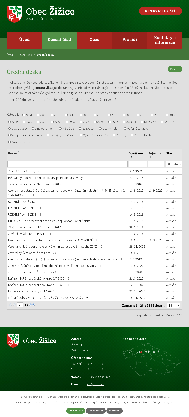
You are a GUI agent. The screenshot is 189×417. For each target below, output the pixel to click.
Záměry (121, 135)
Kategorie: (13, 114)
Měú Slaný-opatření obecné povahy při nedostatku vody (45, 177)
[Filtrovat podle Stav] (174, 164)
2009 (43, 115)
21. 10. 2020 (137, 291)
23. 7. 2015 (137, 177)
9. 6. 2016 (136, 184)
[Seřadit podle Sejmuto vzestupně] (151, 156)
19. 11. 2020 (137, 297)
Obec (94, 39)
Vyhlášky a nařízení (62, 135)
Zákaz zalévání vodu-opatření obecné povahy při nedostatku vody (55, 265)
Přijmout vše (72, 410)
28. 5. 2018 (137, 227)
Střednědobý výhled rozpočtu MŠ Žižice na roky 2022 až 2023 (51, 297)
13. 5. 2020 (137, 265)
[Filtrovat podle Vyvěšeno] (138, 164)
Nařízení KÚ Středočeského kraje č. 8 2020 (39, 285)
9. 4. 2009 (136, 171)
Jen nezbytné (96, 410)
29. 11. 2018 (137, 246)
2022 (57, 122)
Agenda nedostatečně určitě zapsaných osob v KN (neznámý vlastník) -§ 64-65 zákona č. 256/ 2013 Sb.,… (66, 192)
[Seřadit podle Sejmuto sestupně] (151, 157)
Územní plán (110, 128)
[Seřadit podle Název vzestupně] (19, 151)
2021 (43, 122)
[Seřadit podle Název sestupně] (19, 153)
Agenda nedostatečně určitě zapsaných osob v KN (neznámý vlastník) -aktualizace (65, 259)
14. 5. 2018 (137, 221)
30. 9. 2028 (156, 240)
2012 (86, 115)
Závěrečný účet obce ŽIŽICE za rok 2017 (37, 227)
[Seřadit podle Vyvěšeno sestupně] (132, 157)
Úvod (24, 39)
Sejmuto (155, 153)
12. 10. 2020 (137, 285)
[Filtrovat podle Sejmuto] (156, 164)
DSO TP (169, 122)
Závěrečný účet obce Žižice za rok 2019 (37, 272)
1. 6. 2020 (136, 272)
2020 (29, 122)
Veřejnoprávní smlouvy (26, 135)
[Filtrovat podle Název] (67, 164)
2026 (115, 122)
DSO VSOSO (19, 128)
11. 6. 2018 (137, 233)
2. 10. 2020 (137, 278)
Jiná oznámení (44, 128)
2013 (100, 115)
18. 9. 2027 (156, 190)
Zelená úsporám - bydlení (28, 171)
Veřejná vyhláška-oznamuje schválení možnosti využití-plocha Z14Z (55, 246)
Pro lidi (129, 39)
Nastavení (118, 410)
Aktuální (172, 171)
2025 (100, 122)
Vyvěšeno (136, 153)
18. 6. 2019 (137, 253)
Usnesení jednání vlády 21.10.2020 (34, 291)
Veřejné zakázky (137, 128)
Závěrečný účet (21, 142)
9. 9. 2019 (136, 259)
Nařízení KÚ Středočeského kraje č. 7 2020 (39, 278)
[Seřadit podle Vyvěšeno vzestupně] (132, 156)
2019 (14, 122)
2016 (143, 115)
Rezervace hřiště (160, 11)
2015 (129, 115)
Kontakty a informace (165, 40)
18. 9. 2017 (137, 190)
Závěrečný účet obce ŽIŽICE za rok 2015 (37, 184)
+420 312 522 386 (98, 377)
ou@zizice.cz (95, 383)
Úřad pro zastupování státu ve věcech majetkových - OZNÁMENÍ (53, 240)
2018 (172, 115)
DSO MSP (150, 122)
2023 (72, 122)
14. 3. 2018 (137, 201)
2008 (28, 115)
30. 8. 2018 (137, 240)
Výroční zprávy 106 (95, 135)
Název (12, 153)
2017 (157, 115)
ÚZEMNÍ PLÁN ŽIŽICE (25, 201)
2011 (71, 115)
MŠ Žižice (68, 128)
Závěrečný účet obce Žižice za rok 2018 (37, 253)
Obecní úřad (59, 39)
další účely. (164, 396)
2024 (86, 122)
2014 (114, 115)
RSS (174, 70)
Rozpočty (88, 128)
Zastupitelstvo (143, 135)
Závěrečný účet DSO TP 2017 (30, 233)
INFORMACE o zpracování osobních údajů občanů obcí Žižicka (52, 221)
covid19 (131, 122)
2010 (57, 115)
